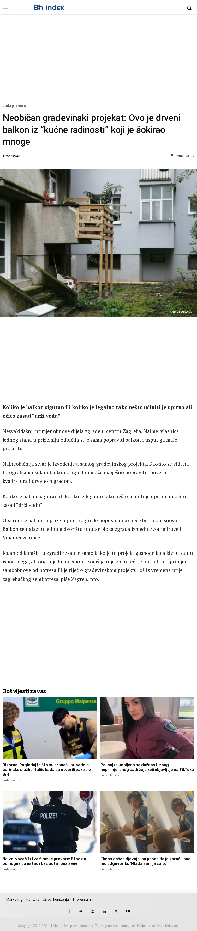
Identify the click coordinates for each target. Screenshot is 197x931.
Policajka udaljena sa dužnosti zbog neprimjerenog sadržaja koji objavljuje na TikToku (147, 767)
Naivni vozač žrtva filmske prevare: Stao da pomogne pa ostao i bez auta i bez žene (44, 861)
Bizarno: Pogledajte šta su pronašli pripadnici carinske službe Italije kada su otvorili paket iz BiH (47, 770)
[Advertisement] (98, 60)
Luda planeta (15, 105)
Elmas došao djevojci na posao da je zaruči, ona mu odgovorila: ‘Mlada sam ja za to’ (145, 861)
